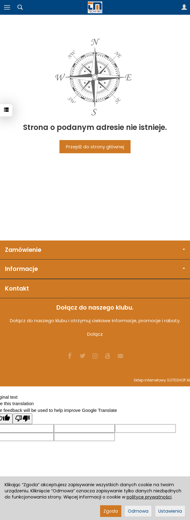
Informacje (95, 269)
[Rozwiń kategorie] (7, 7)
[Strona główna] (95, 7)
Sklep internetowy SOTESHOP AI (162, 380)
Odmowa (138, 511)
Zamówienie (95, 250)
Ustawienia (170, 511)
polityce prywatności (149, 497)
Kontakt (17, 288)
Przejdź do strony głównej (95, 146)
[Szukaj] (20, 7)
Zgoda (110, 511)
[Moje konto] (184, 7)
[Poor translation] (22, 418)
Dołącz (95, 334)
